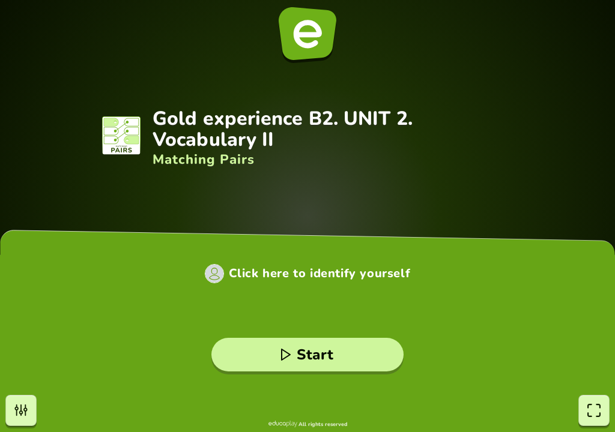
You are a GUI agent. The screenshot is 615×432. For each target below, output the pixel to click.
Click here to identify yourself (320, 274)
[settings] (21, 410)
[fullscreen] (594, 410)
